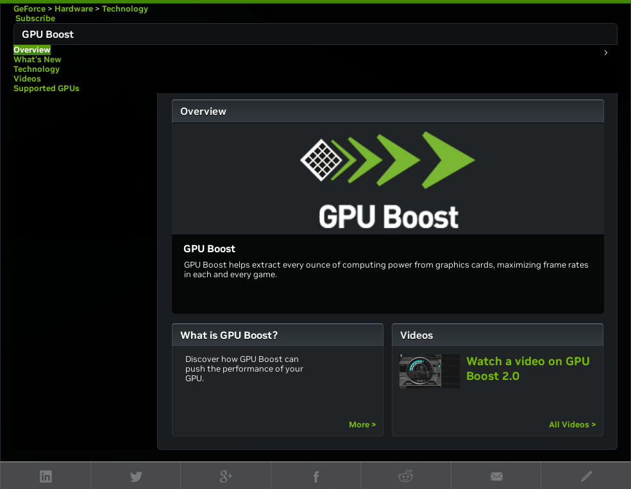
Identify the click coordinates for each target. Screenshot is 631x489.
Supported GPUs (46, 88)
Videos (27, 78)
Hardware (74, 8)
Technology (125, 8)
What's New (37, 59)
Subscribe (34, 18)
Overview (32, 49)
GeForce (29, 8)
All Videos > (572, 424)
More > (362, 424)
